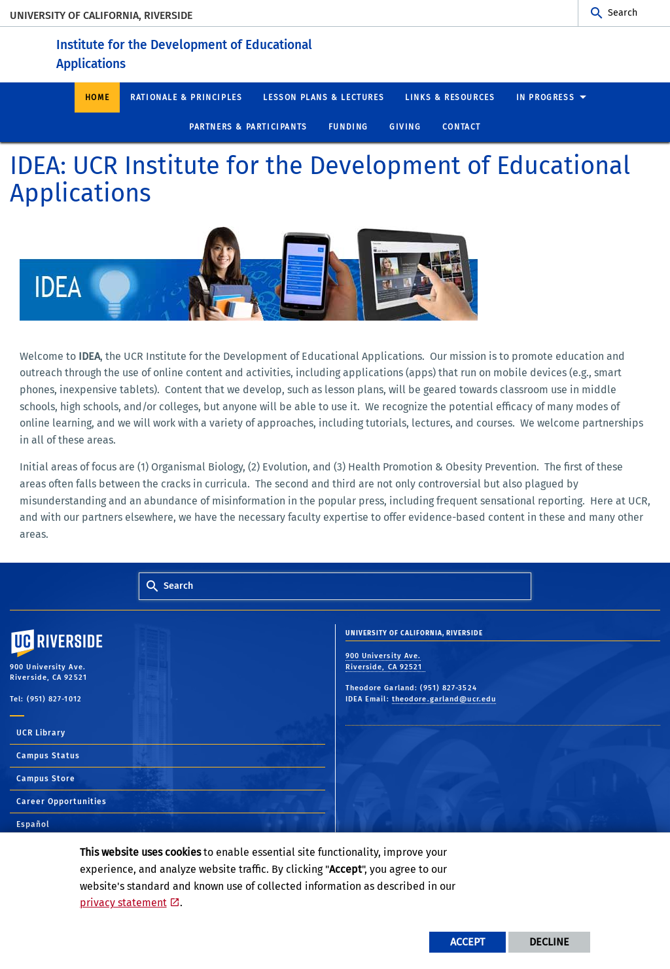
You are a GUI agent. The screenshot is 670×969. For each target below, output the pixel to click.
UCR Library (40, 732)
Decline (549, 942)
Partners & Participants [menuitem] (248, 127)
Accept (467, 942)
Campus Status (48, 755)
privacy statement (123, 902)
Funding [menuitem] (348, 127)
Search (622, 12)
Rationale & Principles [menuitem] (186, 96)
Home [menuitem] (97, 96)
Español (33, 824)
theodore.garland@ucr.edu (444, 698)
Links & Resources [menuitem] (450, 96)
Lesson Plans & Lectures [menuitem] (323, 96)
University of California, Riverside (101, 15)
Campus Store (45, 778)
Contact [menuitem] (461, 127)
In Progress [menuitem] (545, 96)
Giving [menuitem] (405, 127)
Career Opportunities (61, 801)
